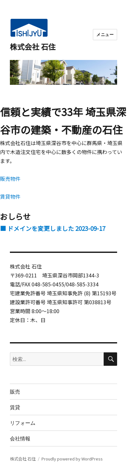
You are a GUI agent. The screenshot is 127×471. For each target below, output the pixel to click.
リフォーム (22, 423)
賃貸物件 (10, 196)
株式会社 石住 (33, 46)
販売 (15, 392)
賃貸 (15, 407)
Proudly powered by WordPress (72, 459)
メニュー (105, 34)
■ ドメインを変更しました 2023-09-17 (52, 228)
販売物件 (10, 178)
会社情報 (20, 439)
